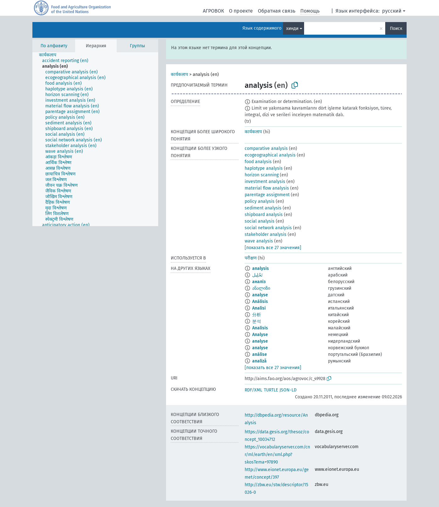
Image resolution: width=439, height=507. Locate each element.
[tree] (95, 139)
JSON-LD (288, 390)
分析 (256, 314)
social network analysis (268, 228)
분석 (256, 321)
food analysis (258, 161)
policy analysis (260, 201)
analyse (260, 295)
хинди (292, 28)
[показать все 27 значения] (273, 247)
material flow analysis (267, 188)
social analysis (260, 221)
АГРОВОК (213, 11)
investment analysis (265, 181)
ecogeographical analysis (270, 155)
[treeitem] (50, 55)
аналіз (259, 281)
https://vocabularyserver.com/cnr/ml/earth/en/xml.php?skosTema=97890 (277, 454)
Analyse (260, 334)
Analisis (260, 328)
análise (259, 354)
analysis (260, 268)
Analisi (259, 308)
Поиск (396, 28)
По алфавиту (54, 45)
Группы (137, 45)
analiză (259, 361)
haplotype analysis (264, 168)
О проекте (241, 11)
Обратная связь (276, 11)
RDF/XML (253, 390)
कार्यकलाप (179, 74)
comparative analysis (266, 148)
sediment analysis (263, 208)
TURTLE (271, 390)
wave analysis (259, 241)
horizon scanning (262, 175)
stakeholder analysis (265, 234)
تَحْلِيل (257, 275)
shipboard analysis (264, 214)
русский (392, 11)
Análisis (260, 301)
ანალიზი (261, 288)
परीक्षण (251, 258)
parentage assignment (267, 194)
